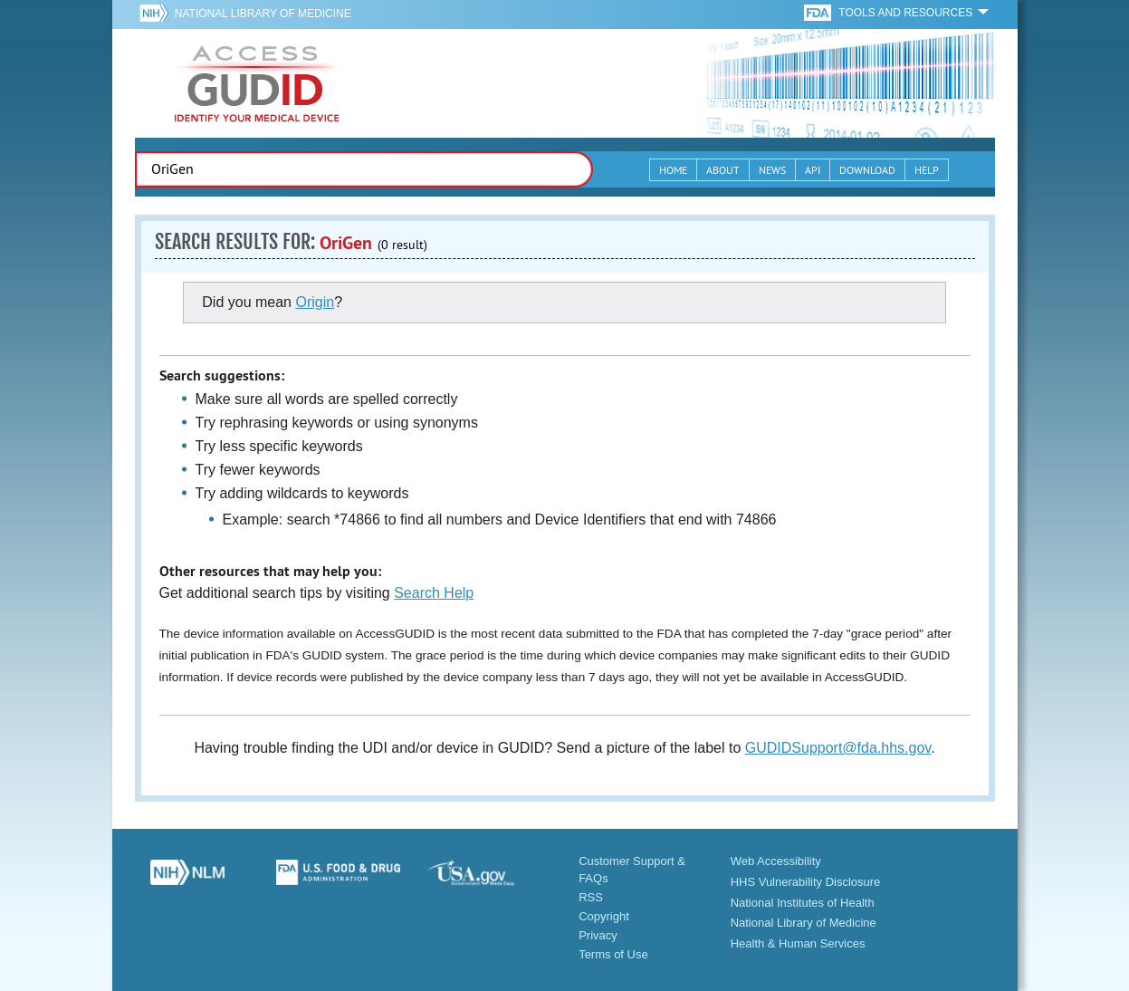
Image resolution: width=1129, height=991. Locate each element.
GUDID (257, 83)
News (772, 170)
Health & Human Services (798, 943)
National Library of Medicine (263, 13)
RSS (591, 897)
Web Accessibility (776, 861)
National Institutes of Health (803, 902)
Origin (314, 302)
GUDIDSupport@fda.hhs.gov (838, 747)
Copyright (604, 916)
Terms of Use (613, 954)
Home (673, 170)
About (723, 170)
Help (926, 170)
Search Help (434, 593)
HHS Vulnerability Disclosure (806, 882)
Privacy (598, 935)
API (812, 170)
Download (867, 170)
